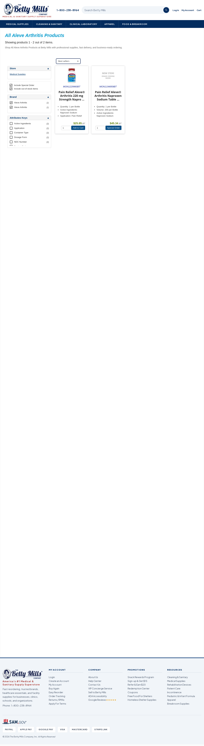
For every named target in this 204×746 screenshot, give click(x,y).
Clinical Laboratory (83, 24)
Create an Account (59, 681)
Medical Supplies (17, 24)
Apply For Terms (57, 703)
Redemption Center (138, 688)
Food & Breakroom (134, 24)
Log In (176, 10)
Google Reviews (102, 699)
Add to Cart (78, 128)
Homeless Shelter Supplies (142, 699)
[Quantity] (66, 128)
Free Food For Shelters (140, 696)
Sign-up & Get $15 (137, 681)
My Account (188, 10)
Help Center (94, 681)
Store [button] (13, 68)
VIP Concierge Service (100, 688)
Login (52, 677)
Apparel (109, 24)
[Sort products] (68, 61)
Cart (199, 10)
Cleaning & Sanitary (49, 24)
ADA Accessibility (97, 696)
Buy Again (54, 688)
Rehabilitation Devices (179, 684)
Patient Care (173, 688)
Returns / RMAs (56, 699)
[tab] (29, 68)
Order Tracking (57, 696)
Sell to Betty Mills (97, 692)
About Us (93, 677)
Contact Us (94, 684)
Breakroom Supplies (178, 703)
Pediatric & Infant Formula (181, 696)
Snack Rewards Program (141, 677)
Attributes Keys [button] (18, 118)
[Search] (166, 10)
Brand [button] (13, 97)
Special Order (113, 128)
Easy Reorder (56, 692)
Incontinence (174, 692)
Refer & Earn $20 (137, 684)
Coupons (133, 692)
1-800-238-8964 (68, 10)
